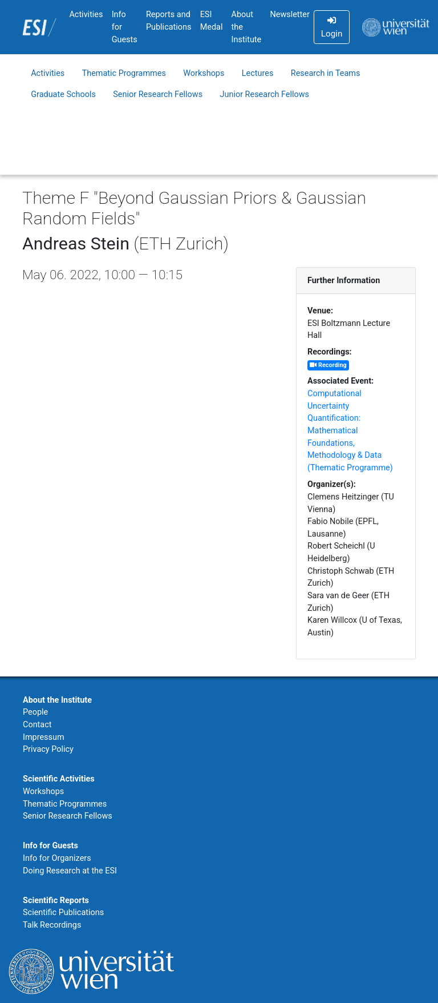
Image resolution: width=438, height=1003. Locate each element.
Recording (328, 365)
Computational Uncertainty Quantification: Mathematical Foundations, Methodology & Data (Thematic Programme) (350, 431)
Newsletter (289, 14)
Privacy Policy (48, 749)
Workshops (203, 73)
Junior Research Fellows (265, 94)
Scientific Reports (56, 900)
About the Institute (247, 27)
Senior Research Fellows (157, 94)
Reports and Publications (169, 21)
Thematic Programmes (124, 73)
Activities (86, 14)
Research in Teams (325, 73)
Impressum (43, 737)
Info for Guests (124, 27)
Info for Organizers (57, 858)
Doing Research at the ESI (70, 871)
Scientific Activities (59, 779)
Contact (37, 725)
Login (331, 27)
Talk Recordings (52, 925)
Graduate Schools (63, 94)
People (35, 712)
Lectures (258, 73)
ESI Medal (211, 21)
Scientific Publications (63, 912)
